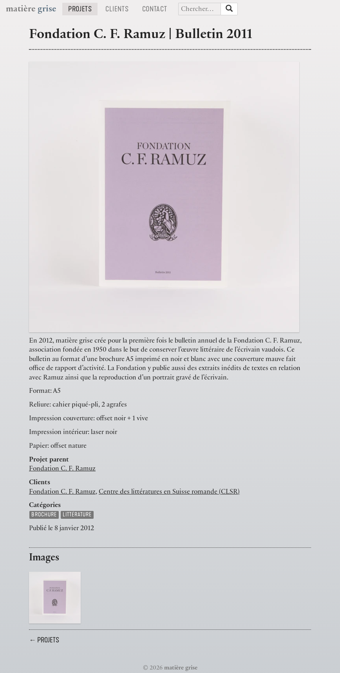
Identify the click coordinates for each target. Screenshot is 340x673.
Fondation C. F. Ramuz (62, 469)
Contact (157, 8)
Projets (83, 8)
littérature (77, 514)
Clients (119, 8)
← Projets (44, 640)
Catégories (45, 505)
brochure (44, 514)
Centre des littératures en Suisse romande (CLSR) (169, 492)
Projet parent (49, 460)
